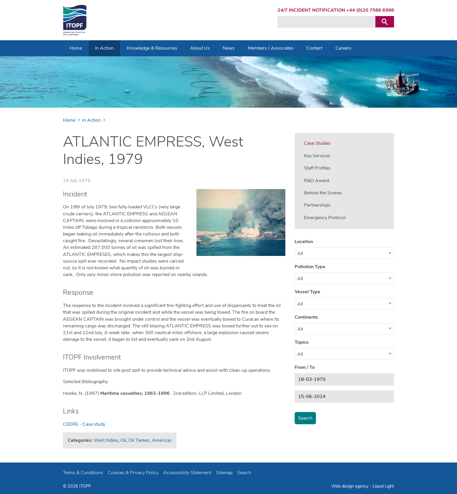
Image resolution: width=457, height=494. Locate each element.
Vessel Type (307, 292)
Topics (302, 342)
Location (304, 241)
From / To (305, 367)
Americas (162, 440)
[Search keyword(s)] (326, 22)
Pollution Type (310, 266)
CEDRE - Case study (84, 424)
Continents (306, 317)
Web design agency (350, 486)
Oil (123, 440)
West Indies (106, 440)
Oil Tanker (139, 440)
